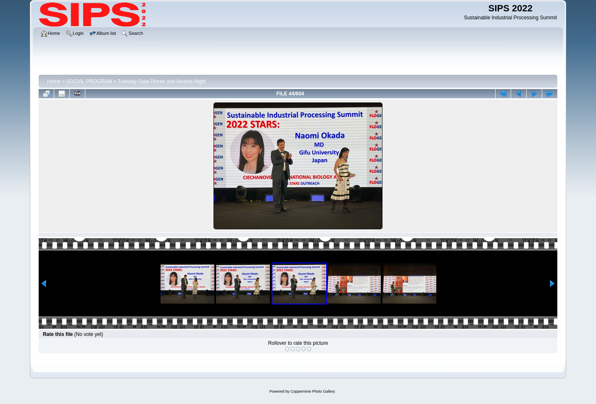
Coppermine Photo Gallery (312, 391)
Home (54, 81)
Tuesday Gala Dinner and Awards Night (162, 81)
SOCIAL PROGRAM (89, 81)
